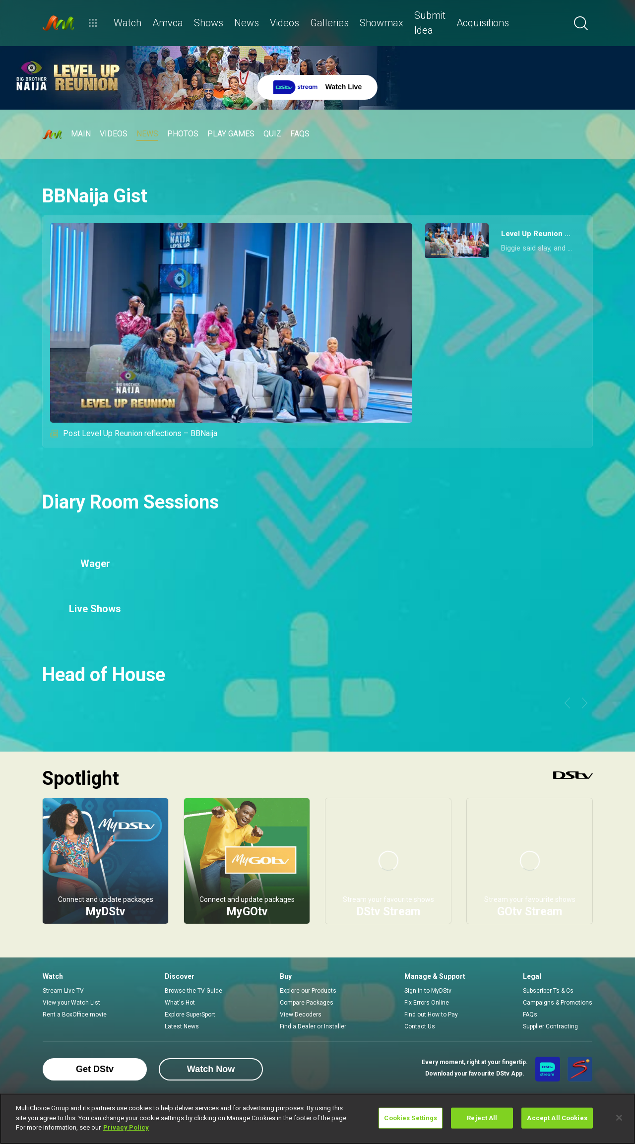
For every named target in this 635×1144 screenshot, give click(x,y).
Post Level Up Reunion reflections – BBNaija (133, 433)
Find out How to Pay (431, 1014)
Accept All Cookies (557, 1118)
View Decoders (300, 1014)
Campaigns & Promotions (557, 1002)
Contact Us (419, 1026)
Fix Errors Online (426, 1002)
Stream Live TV (63, 990)
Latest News (182, 1026)
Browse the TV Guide (193, 990)
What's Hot (180, 1002)
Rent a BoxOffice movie (75, 1014)
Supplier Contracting (550, 1026)
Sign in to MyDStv (427, 990)
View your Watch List (71, 1002)
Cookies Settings (410, 1118)
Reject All (482, 1118)
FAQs (530, 1014)
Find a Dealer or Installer (313, 1026)
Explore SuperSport (190, 1014)
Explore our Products (308, 990)
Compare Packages (306, 1002)
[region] (317, 1118)
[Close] (619, 1118)
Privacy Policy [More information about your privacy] (126, 1127)
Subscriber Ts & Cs (548, 990)
